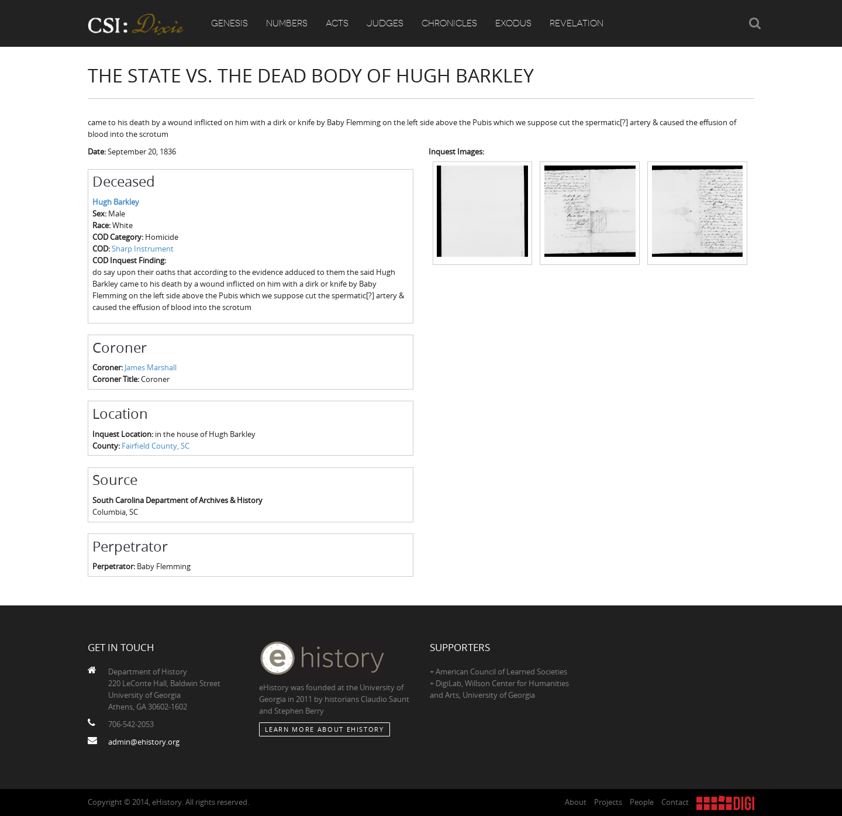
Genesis (229, 23)
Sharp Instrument (143, 248)
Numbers (287, 23)
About (575, 802)
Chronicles (449, 23)
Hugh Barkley (115, 202)
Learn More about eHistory (324, 729)
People (642, 802)
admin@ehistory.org (144, 741)
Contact (675, 802)
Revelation (576, 23)
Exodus (513, 23)
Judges (385, 23)
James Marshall (151, 367)
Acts (337, 23)
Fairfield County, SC (155, 445)
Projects (608, 802)
